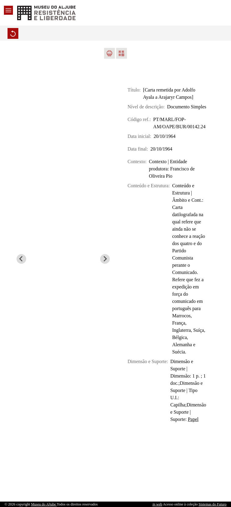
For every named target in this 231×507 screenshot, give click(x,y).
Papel (193, 419)
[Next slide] (105, 259)
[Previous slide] (21, 259)
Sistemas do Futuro (212, 504)
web (157, 504)
